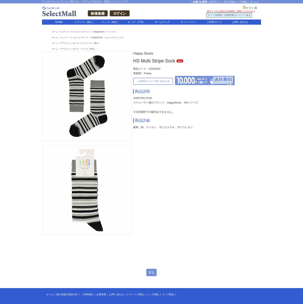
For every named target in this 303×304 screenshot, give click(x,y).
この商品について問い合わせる (153, 81)
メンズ (64, 37)
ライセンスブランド (81, 32)
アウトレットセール (70, 43)
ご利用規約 (87, 294)
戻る (151, 272)
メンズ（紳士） (111, 21)
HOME (59, 21)
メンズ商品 (153, 294)
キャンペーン (188, 21)
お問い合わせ (240, 21)
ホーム (253, 1)
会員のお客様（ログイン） (207, 1)
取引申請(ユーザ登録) (235, 1)
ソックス (112, 32)
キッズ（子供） (137, 21)
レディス (65, 32)
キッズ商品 (168, 294)
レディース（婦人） (91, 43)
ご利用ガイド (214, 21)
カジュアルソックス (115, 37)
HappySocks (99, 32)
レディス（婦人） (84, 21)
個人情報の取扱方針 (67, 294)
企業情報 (101, 294)
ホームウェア (162, 21)
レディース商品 (135, 294)
